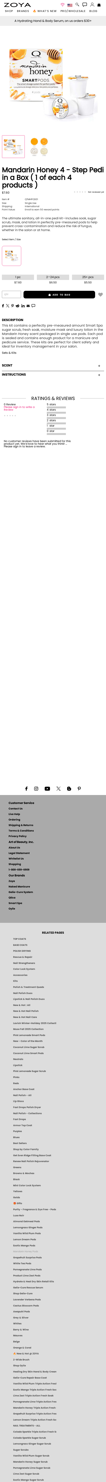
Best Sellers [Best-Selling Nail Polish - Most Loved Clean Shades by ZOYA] (20, 1143)
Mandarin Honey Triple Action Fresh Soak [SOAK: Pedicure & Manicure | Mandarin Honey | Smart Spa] (34, 1408)
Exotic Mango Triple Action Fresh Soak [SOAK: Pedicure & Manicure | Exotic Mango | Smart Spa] (34, 1390)
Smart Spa (15, 903)
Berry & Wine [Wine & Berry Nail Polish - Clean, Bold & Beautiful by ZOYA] (21, 1330)
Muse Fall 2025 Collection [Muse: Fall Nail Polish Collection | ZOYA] (28, 1029)
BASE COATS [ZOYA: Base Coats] (20, 945)
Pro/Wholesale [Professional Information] (73, 11)
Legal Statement (19, 853)
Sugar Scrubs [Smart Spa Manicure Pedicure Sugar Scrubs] (21, 1450)
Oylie (12, 909)
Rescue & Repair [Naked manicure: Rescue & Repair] (22, 957)
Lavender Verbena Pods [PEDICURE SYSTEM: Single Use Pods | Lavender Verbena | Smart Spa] (27, 1299)
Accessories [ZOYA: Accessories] (20, 975)
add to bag (46, 295)
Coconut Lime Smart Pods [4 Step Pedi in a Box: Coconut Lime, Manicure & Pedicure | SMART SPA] (28, 1053)
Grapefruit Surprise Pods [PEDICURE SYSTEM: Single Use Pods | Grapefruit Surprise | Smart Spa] (27, 1257)
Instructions (51, 374)
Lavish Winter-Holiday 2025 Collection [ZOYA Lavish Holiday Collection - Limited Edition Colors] (34, 1023)
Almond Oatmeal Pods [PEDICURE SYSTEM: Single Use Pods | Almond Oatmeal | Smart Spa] (26, 1221)
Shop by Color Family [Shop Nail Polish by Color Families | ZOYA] (26, 1149)
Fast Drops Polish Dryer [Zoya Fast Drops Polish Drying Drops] (27, 1107)
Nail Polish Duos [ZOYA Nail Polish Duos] (22, 993)
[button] (18, 5)
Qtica (12, 898)
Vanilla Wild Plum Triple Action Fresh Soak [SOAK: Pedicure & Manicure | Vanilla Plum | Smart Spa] (34, 1384)
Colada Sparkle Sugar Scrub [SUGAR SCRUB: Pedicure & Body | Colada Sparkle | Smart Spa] (29, 1438)
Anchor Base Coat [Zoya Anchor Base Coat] (23, 1089)
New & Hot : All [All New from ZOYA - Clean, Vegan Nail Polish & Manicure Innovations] (21, 1005)
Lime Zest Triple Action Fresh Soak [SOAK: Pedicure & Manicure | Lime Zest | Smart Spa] (33, 1396)
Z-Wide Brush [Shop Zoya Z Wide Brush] (21, 1360)
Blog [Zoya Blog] (93, 11)
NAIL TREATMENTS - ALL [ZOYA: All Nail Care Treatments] (26, 1426)
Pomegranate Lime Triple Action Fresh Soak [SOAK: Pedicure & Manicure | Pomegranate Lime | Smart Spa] (34, 1402)
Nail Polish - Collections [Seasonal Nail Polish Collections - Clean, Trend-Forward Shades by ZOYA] (27, 1113)
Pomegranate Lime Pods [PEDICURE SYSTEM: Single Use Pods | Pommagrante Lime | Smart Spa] (27, 1269)
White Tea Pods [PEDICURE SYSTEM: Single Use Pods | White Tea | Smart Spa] (22, 1263)
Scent (51, 365)
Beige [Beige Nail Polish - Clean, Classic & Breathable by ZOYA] (16, 1341)
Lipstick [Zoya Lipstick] (17, 1065)
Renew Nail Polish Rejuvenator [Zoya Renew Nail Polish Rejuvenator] (31, 1161)
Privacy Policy (18, 836)
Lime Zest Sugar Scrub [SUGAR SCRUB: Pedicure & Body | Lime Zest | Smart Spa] (26, 1474)
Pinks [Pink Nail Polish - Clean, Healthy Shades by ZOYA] (16, 1077)
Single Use (19, 203)
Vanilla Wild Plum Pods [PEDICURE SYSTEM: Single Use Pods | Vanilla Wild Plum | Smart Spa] (27, 1233)
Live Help (14, 814)
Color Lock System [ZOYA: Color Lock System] (24, 969)
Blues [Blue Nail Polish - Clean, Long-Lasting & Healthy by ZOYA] (16, 1137)
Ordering (14, 820)
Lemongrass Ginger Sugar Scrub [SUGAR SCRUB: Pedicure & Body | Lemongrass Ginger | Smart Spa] (32, 1444)
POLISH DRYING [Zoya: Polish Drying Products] (22, 951)
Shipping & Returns (21, 825)
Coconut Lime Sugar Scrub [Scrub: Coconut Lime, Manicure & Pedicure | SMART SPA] (28, 1047)
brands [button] (23, 11)
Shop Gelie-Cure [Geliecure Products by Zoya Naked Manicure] (22, 1293)
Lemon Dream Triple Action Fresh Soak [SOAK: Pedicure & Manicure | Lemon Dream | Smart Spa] (34, 1420)
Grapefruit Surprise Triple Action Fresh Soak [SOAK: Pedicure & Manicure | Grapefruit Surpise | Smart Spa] (34, 1414)
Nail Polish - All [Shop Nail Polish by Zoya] (22, 1095)
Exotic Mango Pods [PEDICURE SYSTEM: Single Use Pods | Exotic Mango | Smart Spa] (24, 1245)
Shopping (15, 864)
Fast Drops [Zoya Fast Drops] (19, 1119)
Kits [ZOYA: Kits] (15, 981)
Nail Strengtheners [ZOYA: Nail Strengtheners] (24, 963)
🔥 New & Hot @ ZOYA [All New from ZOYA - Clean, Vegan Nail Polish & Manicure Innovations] (26, 1353)
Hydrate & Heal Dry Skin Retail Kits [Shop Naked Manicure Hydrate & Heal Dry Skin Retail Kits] (33, 1281)
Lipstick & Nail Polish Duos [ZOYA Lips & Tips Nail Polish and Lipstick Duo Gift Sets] (29, 999)
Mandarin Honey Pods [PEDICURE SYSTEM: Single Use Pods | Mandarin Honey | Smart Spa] (25, 1251)
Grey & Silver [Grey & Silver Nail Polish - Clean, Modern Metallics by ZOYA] (20, 1318)
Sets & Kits (9, 352)
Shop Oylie (19, 1365)
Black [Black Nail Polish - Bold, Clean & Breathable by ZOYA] (16, 1179)
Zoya (12, 881)
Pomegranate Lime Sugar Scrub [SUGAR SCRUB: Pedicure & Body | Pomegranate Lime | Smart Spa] (31, 1468)
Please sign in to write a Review (19, 408)
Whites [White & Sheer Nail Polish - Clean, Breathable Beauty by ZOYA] (17, 1323)
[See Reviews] (89, 192)
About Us (14, 848)
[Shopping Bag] (99, 5)
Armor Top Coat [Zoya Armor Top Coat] (22, 1125)
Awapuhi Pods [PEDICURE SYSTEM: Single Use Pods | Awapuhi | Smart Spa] (21, 1311)
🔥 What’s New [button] (45, 11)
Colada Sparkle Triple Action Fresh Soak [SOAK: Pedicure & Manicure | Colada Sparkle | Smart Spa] (34, 1432)
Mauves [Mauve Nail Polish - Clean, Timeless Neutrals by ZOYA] (18, 1335)
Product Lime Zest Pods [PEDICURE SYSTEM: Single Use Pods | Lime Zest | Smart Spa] (26, 1275)
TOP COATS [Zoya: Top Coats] (19, 939)
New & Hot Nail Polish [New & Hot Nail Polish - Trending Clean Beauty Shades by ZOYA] (26, 1011)
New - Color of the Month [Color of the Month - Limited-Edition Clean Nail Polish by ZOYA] (28, 1041)
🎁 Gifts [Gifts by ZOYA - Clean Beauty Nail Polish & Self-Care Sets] (17, 1203)
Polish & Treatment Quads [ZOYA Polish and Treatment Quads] (28, 987)
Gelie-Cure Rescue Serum (28, 1287)
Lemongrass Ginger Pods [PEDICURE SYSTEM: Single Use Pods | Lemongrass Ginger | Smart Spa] (28, 1227)
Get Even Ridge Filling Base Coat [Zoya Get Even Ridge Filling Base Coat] (32, 1155)
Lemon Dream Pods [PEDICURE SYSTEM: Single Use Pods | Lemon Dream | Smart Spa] (24, 1239)
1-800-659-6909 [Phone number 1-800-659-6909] (19, 870)
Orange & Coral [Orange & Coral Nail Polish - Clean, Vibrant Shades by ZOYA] (22, 1348)
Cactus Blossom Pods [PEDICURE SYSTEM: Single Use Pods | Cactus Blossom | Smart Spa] (26, 1306)
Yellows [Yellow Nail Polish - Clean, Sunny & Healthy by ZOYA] (17, 1191)
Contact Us (16, 809)
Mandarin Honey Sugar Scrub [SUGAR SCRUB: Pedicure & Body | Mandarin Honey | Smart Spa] (30, 1462)
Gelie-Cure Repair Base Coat (30, 1378)
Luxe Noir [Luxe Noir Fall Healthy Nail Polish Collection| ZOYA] (18, 1215)
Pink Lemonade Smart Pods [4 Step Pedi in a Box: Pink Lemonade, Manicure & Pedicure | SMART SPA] (29, 1035)
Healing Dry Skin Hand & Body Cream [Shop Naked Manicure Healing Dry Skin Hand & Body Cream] (34, 1372)
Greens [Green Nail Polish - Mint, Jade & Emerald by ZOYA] (17, 1167)
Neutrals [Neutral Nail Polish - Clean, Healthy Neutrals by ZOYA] (18, 1059)
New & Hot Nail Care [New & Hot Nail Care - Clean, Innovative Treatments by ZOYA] (25, 1017)
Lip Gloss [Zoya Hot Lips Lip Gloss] (18, 1101)
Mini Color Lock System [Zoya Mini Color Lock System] (27, 1185)
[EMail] (28, 305)
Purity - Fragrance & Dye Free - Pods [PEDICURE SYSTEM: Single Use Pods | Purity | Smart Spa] (34, 1209)
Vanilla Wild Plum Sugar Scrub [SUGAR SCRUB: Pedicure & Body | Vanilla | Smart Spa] (31, 1456)
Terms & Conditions (21, 831)
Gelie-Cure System (21, 892)
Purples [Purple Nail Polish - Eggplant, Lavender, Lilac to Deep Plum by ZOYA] (17, 1131)
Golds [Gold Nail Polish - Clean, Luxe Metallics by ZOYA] (16, 1197)
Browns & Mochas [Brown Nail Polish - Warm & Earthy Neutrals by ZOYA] (23, 1173)
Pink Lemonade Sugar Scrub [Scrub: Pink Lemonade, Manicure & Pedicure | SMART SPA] (29, 1071)
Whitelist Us (16, 859)
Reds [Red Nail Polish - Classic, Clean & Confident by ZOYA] (16, 1083)
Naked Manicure (19, 887)
